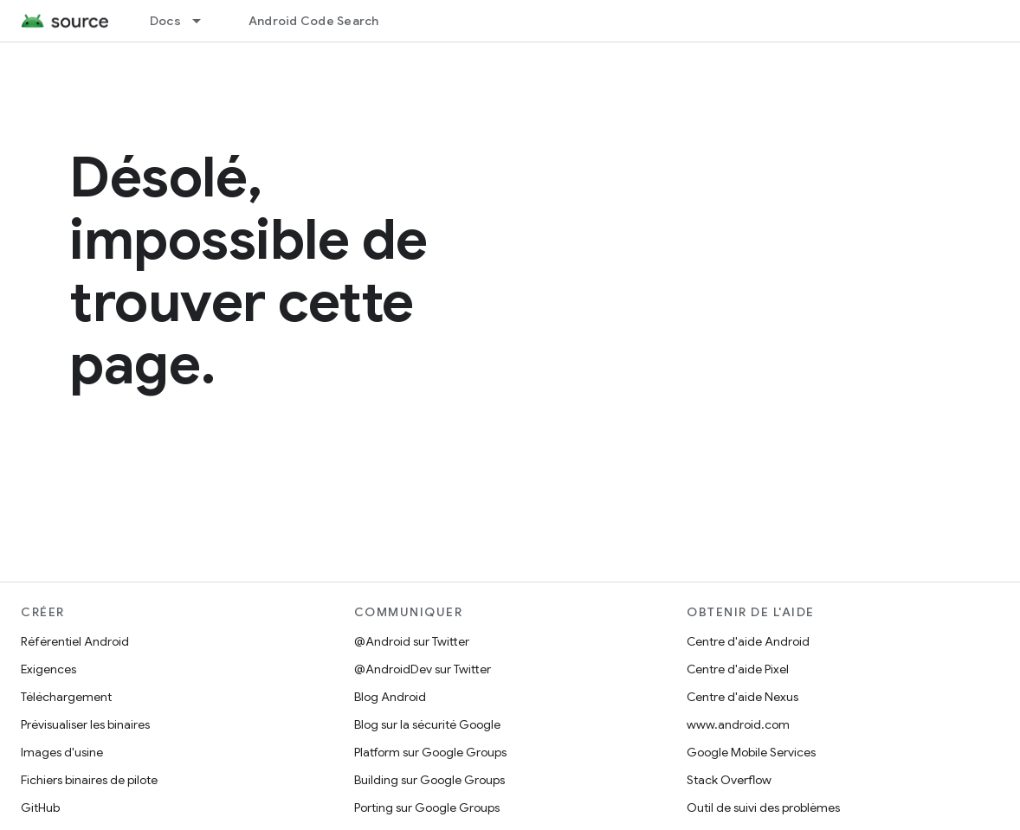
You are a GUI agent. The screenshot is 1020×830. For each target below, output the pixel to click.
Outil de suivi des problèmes (763, 807)
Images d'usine (62, 752)
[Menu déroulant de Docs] (204, 21)
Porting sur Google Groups (427, 807)
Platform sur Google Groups (430, 752)
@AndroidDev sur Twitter (422, 669)
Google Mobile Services (751, 752)
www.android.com (738, 724)
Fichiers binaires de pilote (89, 780)
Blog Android (390, 697)
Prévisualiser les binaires (85, 724)
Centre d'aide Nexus (742, 697)
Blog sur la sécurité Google (427, 724)
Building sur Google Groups (429, 780)
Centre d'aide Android (748, 641)
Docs (165, 21)
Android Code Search (314, 21)
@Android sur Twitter (411, 641)
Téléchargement (66, 697)
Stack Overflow (729, 780)
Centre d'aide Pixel (738, 669)
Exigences (48, 669)
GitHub (40, 807)
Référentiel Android (75, 641)
